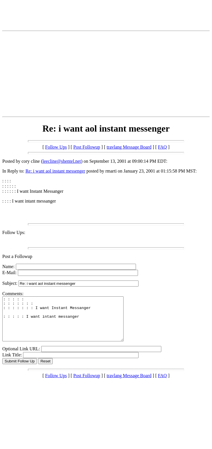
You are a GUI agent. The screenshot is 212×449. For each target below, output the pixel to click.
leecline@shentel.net (62, 161)
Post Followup (86, 147)
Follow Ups (56, 147)
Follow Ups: (13, 232)
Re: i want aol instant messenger (55, 171)
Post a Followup (17, 256)
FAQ (162, 147)
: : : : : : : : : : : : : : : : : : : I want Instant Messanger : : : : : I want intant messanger (70, 323)
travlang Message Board (129, 147)
